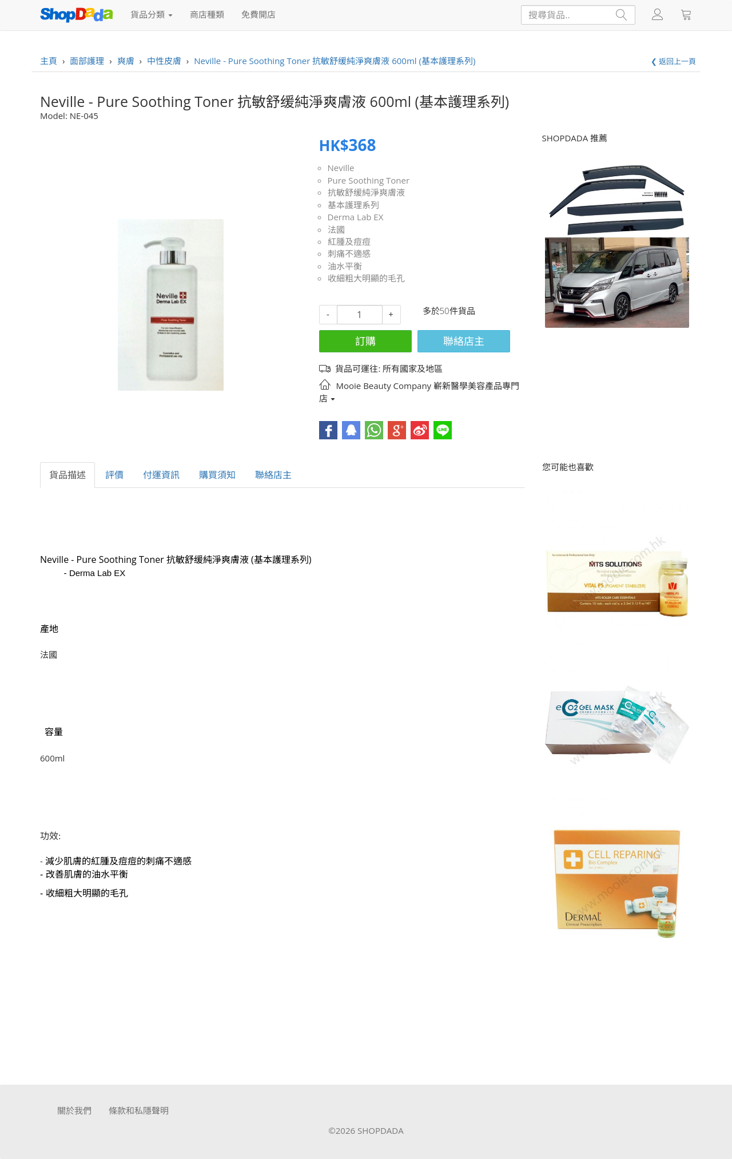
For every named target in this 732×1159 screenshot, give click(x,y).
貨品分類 (151, 14)
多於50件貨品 (449, 310)
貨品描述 (67, 475)
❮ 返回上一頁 (673, 61)
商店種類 (207, 14)
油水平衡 (345, 266)
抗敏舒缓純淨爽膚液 (366, 192)
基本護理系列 (353, 205)
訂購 (365, 341)
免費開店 (258, 14)
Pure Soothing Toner (369, 180)
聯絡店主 (463, 341)
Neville (341, 167)
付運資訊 (161, 475)
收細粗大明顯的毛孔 (366, 278)
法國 (336, 229)
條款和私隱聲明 (139, 1110)
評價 (114, 475)
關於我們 (74, 1110)
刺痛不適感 (349, 253)
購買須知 (217, 475)
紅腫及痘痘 (349, 241)
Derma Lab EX (356, 217)
